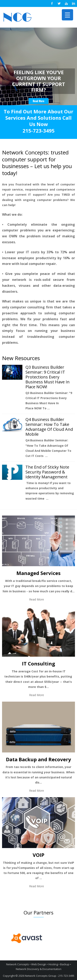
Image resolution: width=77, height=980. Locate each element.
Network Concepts (17, 964)
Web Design (38, 964)
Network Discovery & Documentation (38, 969)
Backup (64, 964)
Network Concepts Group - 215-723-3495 (49, 976)
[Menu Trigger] (67, 14)
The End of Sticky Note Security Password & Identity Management (47, 472)
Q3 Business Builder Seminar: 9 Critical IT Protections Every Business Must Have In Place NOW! (47, 377)
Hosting (53, 964)
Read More (36, 599)
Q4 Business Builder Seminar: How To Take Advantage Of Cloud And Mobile (49, 427)
